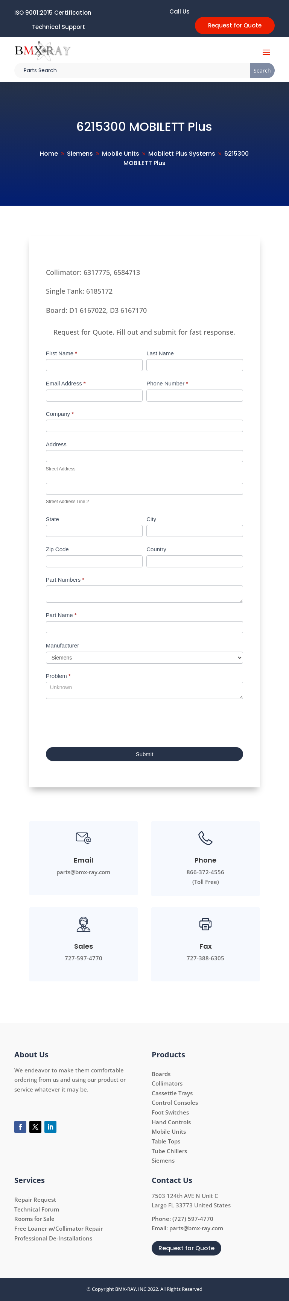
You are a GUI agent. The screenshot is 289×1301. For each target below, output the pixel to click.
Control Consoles (175, 1102)
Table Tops (166, 1141)
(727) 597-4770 (192, 1218)
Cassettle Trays (172, 1093)
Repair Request (35, 1199)
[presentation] (103, 721)
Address (56, 444)
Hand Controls (171, 1122)
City (151, 519)
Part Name (61, 615)
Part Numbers (65, 579)
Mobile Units (169, 1131)
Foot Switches (170, 1112)
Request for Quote (235, 25)
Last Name (160, 353)
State (52, 519)
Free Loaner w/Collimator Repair (58, 1228)
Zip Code (57, 549)
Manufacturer (62, 645)
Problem (58, 676)
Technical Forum (36, 1209)
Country (156, 549)
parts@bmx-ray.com (196, 1228)
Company (60, 414)
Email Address (66, 383)
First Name (61, 353)
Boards (161, 1074)
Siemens (163, 1160)
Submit (145, 754)
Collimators (167, 1083)
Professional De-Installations (53, 1238)
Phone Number (167, 383)
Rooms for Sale (34, 1218)
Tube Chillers (169, 1151)
